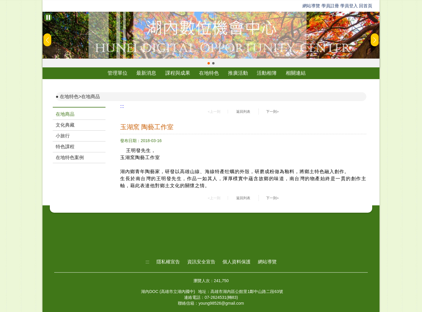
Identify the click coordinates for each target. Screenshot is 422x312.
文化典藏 (65, 124)
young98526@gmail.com (221, 303)
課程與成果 (177, 73)
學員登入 (349, 5)
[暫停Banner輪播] (48, 17)
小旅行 (63, 135)
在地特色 (209, 73)
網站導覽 (311, 5)
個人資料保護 (236, 261)
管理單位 (117, 73)
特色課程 (65, 146)
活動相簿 (267, 73)
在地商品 (65, 114)
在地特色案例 (70, 157)
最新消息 (146, 73)
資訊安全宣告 (201, 261)
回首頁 (365, 5)
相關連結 (296, 73)
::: (122, 106)
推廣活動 (238, 73)
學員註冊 (330, 5)
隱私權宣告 (168, 261)
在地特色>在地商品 (80, 96)
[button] (208, 63)
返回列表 (243, 111)
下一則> (272, 111)
